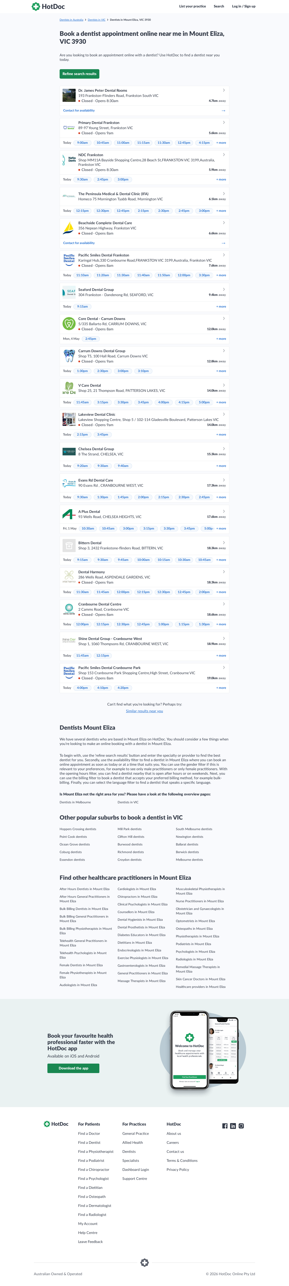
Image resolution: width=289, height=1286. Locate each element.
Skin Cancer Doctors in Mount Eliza (200, 979)
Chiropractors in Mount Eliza (137, 896)
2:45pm (102, 179)
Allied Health (132, 1142)
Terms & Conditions (182, 1161)
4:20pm (123, 688)
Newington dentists (189, 836)
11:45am (82, 402)
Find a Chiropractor (93, 1170)
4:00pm (163, 402)
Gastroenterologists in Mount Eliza (141, 965)
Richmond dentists (131, 852)
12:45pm (184, 142)
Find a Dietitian (90, 1188)
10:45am (103, 142)
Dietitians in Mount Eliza (135, 942)
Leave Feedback (90, 1242)
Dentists (129, 1152)
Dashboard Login (135, 1170)
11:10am (82, 275)
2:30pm (163, 210)
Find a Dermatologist (94, 1206)
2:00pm (143, 497)
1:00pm (163, 624)
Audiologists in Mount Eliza (78, 985)
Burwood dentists (130, 844)
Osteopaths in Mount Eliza (194, 928)
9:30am (82, 179)
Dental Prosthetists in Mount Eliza (141, 927)
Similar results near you (144, 711)
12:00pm (184, 275)
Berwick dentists (187, 852)
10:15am (164, 560)
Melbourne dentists (189, 859)
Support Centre (134, 1179)
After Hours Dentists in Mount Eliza (85, 889)
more (221, 142)
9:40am (123, 466)
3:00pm (123, 179)
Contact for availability (144, 110)
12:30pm (102, 210)
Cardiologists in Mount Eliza (137, 889)
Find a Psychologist (93, 1179)
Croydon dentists (130, 859)
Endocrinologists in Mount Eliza (139, 950)
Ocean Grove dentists (75, 844)
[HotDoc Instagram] (241, 1126)
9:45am (123, 560)
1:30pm (82, 371)
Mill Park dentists (130, 829)
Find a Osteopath (92, 1197)
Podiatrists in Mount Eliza (193, 944)
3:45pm (143, 402)
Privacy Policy (178, 1170)
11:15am (143, 142)
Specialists (130, 1161)
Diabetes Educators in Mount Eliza (141, 935)
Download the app (73, 1068)
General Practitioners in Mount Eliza (143, 973)
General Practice (135, 1133)
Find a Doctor (89, 1133)
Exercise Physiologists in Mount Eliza (143, 958)
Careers (173, 1142)
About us (174, 1133)
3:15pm (102, 402)
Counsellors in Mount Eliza (136, 912)
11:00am (123, 142)
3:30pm (204, 275)
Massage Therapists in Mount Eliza (141, 981)
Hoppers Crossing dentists (78, 829)
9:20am (82, 466)
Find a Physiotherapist (96, 1152)
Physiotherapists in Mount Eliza (197, 936)
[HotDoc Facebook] (225, 1126)
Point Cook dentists (73, 836)
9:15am (82, 306)
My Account (88, 1224)
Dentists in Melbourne (75, 802)
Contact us (175, 1152)
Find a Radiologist (92, 1215)
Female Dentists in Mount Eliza (81, 965)
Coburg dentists (71, 852)
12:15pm (82, 210)
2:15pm (143, 210)
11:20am (103, 275)
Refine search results (79, 74)
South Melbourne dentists (194, 829)
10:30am (88, 528)
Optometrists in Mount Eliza (195, 921)
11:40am (143, 275)
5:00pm (204, 402)
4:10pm (102, 688)
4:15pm (204, 142)
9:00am (82, 142)
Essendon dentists (72, 859)
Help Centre (87, 1233)
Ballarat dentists (187, 844)
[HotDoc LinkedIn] (233, 1126)
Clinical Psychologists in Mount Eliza (143, 904)
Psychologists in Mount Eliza (195, 951)
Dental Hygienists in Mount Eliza (140, 919)
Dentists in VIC (96, 19)
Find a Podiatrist (91, 1161)
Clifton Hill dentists (131, 836)
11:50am (164, 275)
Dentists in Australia (71, 19)
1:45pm (123, 497)
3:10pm (143, 371)
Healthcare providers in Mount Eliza (201, 987)
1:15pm (184, 624)
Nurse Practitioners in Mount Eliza (200, 901)
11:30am (164, 142)
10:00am (143, 560)
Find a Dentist (89, 1142)
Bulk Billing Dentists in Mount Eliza (84, 909)
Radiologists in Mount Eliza (194, 959)
